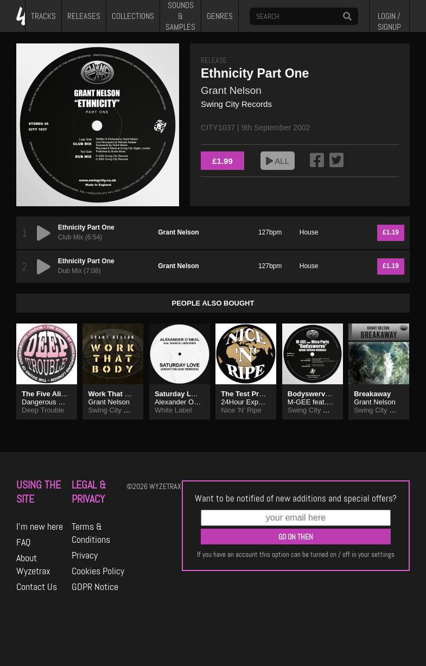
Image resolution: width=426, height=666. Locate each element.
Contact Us (36, 586)
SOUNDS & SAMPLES (180, 16)
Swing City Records (236, 104)
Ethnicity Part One (86, 227)
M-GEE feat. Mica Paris (324, 402)
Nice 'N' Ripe (241, 410)
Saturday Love (179, 394)
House (309, 232)
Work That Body (115, 394)
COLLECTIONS (133, 16)
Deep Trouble (43, 410)
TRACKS (43, 16)
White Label (173, 410)
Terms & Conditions (91, 533)
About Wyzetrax (33, 564)
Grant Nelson (231, 90)
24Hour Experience (251, 402)
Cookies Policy (98, 571)
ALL (277, 161)
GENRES (220, 16)
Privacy (85, 555)
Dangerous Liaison (51, 402)
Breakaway (372, 394)
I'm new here (39, 526)
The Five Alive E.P (52, 394)
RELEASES (83, 16)
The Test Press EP (251, 394)
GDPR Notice (95, 586)
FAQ (23, 542)
